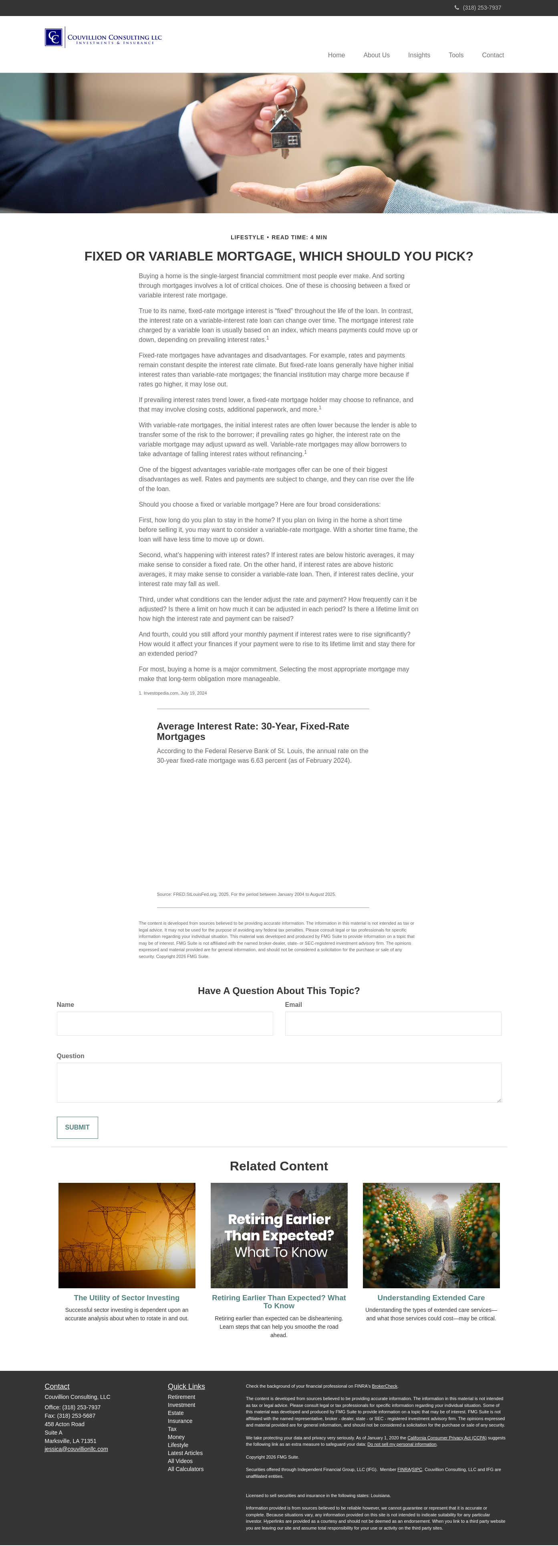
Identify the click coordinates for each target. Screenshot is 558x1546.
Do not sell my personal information (401, 1445)
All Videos (180, 1461)
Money (176, 1437)
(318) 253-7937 (478, 7)
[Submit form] (77, 1129)
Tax (172, 1429)
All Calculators (185, 1469)
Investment (181, 1405)
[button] (371, 44)
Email (293, 1005)
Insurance (180, 1421)
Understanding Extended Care (431, 1298)
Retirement (181, 1397)
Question (71, 1056)
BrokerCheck (385, 1386)
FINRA (404, 1470)
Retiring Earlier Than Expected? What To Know (279, 1302)
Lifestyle (178, 1445)
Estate (176, 1413)
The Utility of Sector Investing (127, 1298)
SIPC (417, 1470)
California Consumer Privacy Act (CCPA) (447, 1438)
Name (66, 1005)
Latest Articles (185, 1453)
